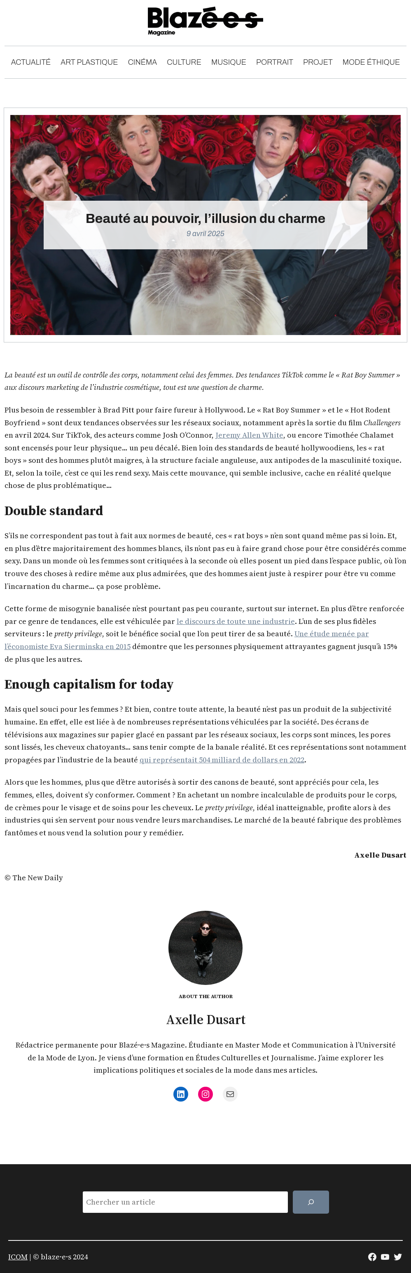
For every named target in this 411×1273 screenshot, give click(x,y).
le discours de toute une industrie (236, 621)
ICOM (18, 1257)
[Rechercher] (311, 1202)
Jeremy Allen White (249, 435)
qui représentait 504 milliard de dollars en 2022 (222, 760)
